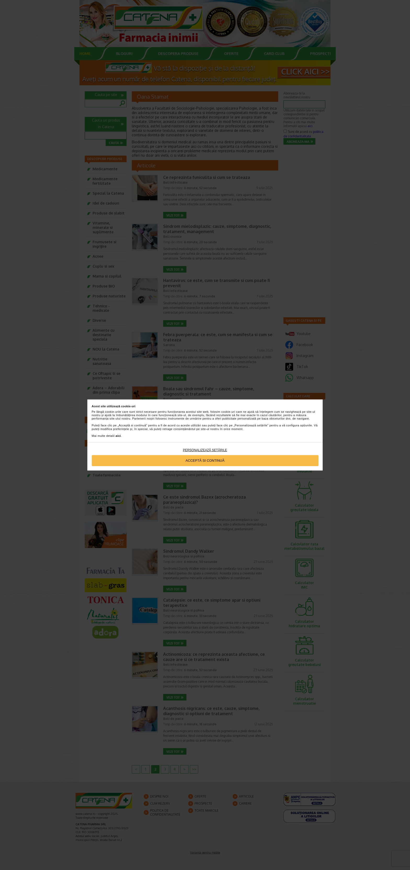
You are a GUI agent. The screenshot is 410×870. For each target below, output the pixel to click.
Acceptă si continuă (205, 460)
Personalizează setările (205, 450)
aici (118, 435)
